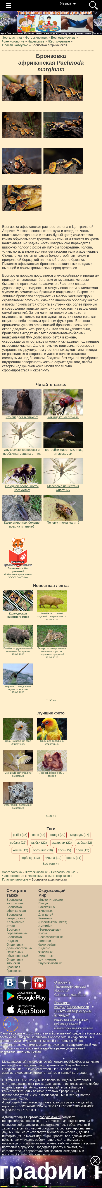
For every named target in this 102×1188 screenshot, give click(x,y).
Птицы (43, 903)
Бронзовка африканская (16, 908)
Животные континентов (47, 957)
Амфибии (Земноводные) (49, 927)
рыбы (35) (20, 835)
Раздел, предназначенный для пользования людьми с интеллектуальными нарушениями (73, 1023)
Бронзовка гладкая (14, 938)
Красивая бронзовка (14, 968)
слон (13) (82, 850)
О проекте (62, 982)
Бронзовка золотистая (15, 901)
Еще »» (51, 700)
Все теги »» (51, 863)
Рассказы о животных (46, 908)
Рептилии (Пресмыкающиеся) (52, 920)
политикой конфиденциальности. (26, 1154)
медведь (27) (79, 835)
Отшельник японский (15, 961)
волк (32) (38, 835)
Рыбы (42, 933)
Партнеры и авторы (70, 986)
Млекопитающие (50, 899)
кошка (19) (20, 850)
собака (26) (18, 842)
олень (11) (73, 858)
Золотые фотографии (47, 942)
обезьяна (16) (43, 850)
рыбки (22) (39, 842)
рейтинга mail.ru (34, 1065)
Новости (61, 990)
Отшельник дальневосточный (20, 946)
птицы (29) (58, 835)
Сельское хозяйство (70, 995)
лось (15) (64, 850)
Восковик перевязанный (17, 931)
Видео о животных (45, 950)
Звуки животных (50, 963)
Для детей (45, 914)
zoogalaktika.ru (50, 1117)
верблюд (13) (30, 858)
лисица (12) (53, 858)
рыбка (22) (84, 842)
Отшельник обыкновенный (17, 954)
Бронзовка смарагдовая (16, 916)
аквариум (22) (62, 842)
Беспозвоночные (50, 937)
